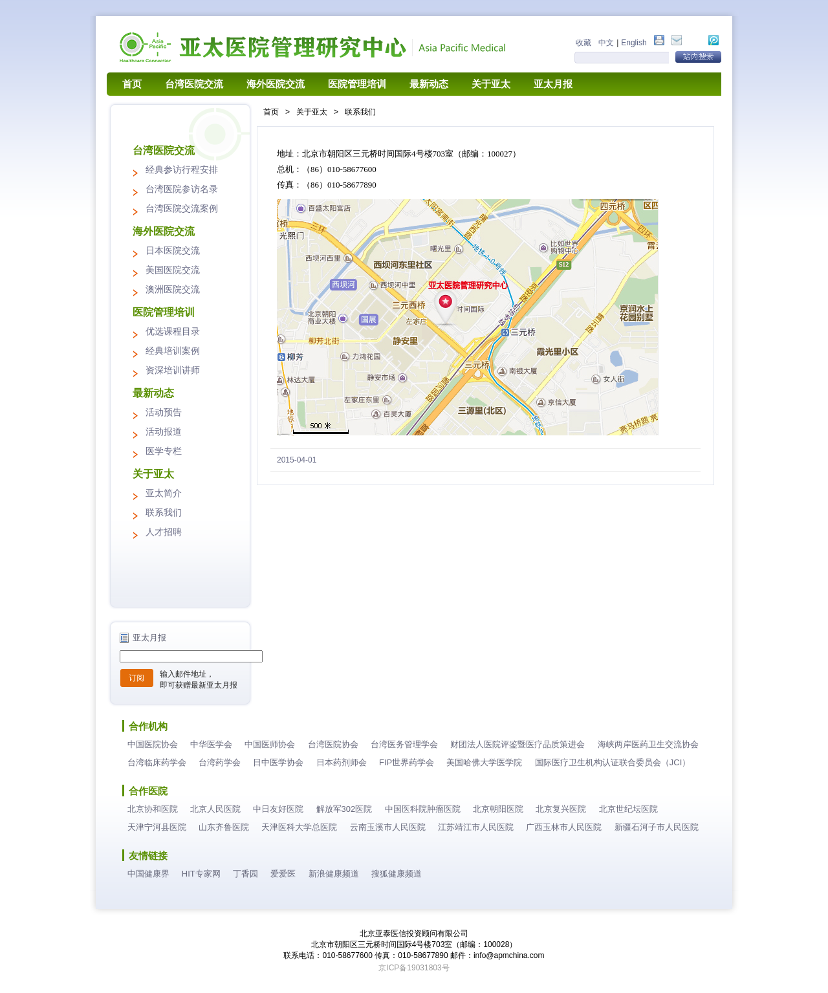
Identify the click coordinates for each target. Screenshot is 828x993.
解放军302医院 (344, 809)
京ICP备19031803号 (413, 967)
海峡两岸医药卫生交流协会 (648, 744)
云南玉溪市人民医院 (388, 827)
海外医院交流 (275, 84)
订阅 (136, 677)
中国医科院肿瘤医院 (423, 809)
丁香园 (245, 873)
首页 (132, 84)
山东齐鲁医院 (224, 827)
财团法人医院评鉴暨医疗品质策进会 (517, 744)
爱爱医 (283, 873)
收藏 (583, 42)
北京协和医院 (152, 809)
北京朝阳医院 (498, 809)
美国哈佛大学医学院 (484, 762)
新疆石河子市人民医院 (657, 827)
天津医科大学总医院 (299, 827)
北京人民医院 (215, 809)
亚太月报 (553, 84)
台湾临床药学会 (156, 762)
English (633, 42)
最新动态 (428, 84)
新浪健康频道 (334, 873)
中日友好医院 (278, 809)
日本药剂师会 (341, 762)
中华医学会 (211, 744)
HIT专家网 (201, 873)
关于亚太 (491, 84)
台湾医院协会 (333, 744)
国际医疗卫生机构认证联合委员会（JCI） (613, 762)
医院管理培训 (357, 84)
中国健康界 (148, 873)
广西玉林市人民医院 (564, 827)
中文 (606, 42)
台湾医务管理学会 (404, 744)
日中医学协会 (278, 762)
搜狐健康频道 (396, 873)
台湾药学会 (220, 762)
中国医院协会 (152, 744)
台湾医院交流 (194, 84)
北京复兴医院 (561, 809)
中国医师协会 (270, 744)
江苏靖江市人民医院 (476, 827)
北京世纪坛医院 (628, 809)
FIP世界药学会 (406, 762)
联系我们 (360, 111)
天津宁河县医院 (156, 827)
